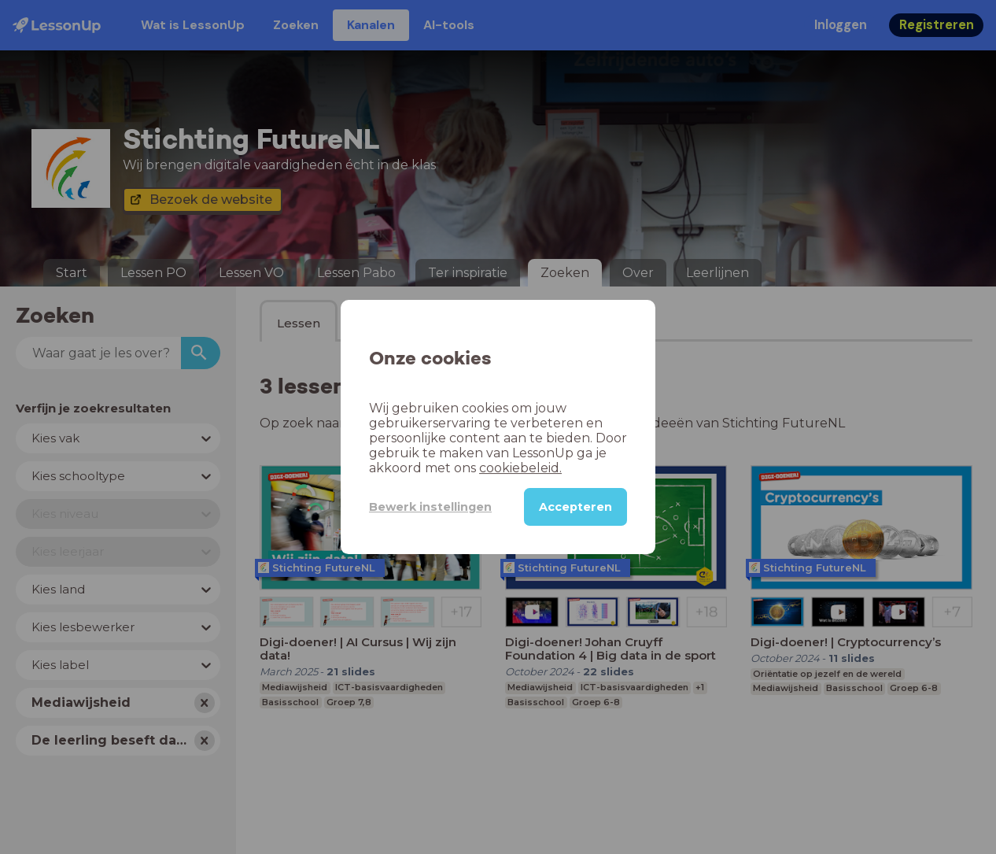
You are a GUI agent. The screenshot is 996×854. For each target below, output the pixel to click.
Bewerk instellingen (430, 507)
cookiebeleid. (520, 467)
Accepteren (575, 507)
